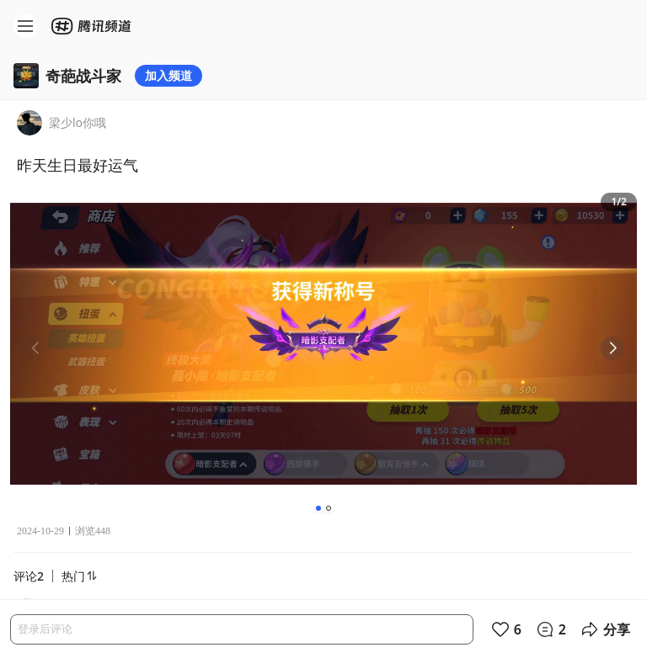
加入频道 (168, 75)
